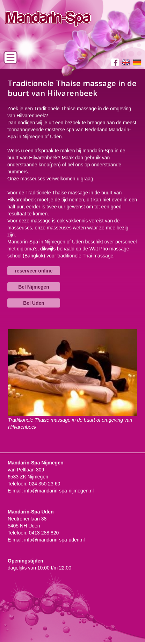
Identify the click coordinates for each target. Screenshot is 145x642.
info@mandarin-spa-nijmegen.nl (59, 490)
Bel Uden (33, 303)
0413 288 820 (44, 533)
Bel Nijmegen (33, 287)
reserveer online (33, 271)
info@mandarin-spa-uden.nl (54, 540)
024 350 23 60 (44, 483)
